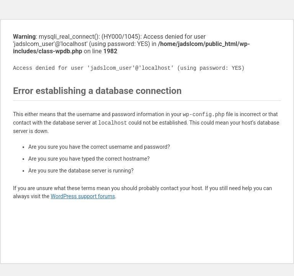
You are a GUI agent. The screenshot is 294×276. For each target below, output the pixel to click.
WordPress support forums (83, 196)
